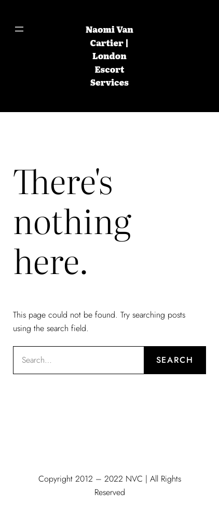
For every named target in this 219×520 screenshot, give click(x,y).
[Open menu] (19, 29)
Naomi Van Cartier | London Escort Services (109, 55)
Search (175, 360)
